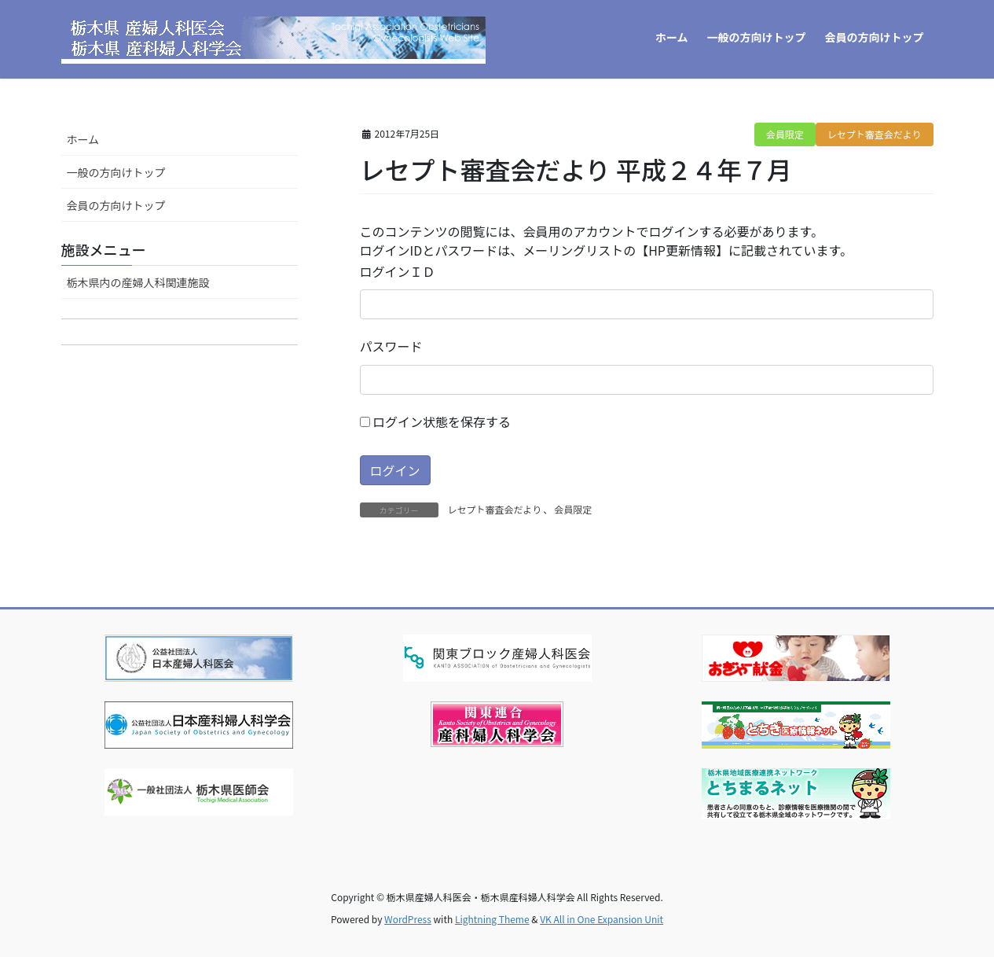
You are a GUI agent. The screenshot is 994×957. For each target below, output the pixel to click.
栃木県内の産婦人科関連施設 (138, 282)
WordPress (407, 919)
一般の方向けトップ (116, 172)
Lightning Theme (492, 919)
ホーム (83, 139)
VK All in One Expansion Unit (601, 919)
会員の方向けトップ (116, 205)
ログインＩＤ (397, 271)
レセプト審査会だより (874, 134)
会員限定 (785, 134)
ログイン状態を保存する (436, 421)
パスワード (391, 346)
